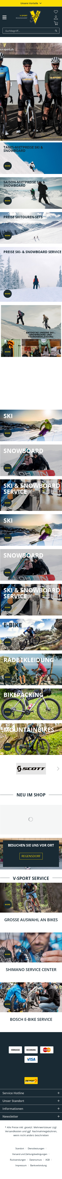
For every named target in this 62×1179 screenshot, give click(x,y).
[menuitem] (56, 12)
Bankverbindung (38, 1165)
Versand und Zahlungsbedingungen (29, 1154)
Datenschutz (35, 1159)
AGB (47, 1159)
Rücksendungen (18, 1159)
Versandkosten (13, 1131)
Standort (19, 1148)
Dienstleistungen (36, 1148)
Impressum (21, 1165)
